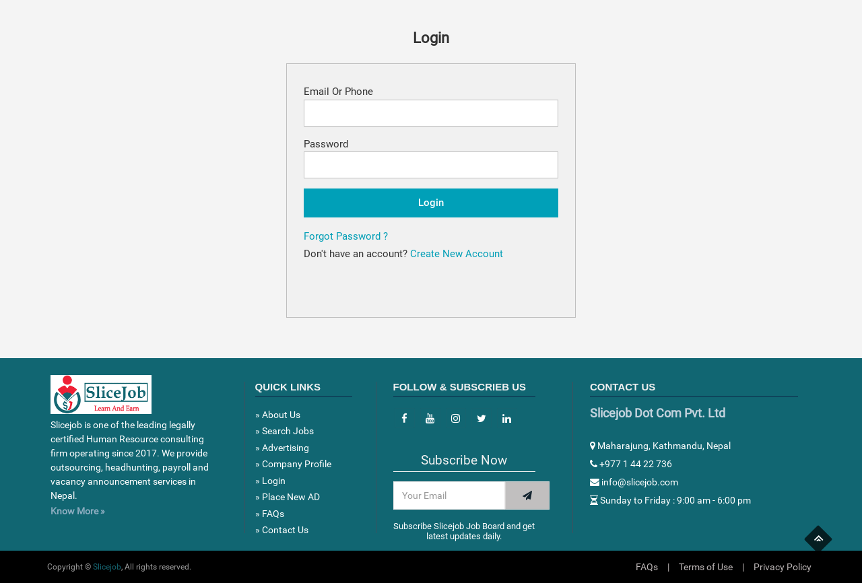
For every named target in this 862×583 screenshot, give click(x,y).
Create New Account (456, 254)
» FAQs (269, 513)
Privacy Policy (782, 566)
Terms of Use (706, 566)
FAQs (647, 566)
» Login (270, 480)
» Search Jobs (284, 430)
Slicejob (107, 567)
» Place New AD (287, 496)
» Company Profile (293, 463)
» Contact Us (281, 529)
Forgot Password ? (346, 236)
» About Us (277, 414)
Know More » (78, 511)
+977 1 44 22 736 (631, 463)
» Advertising (282, 447)
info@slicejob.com (634, 482)
